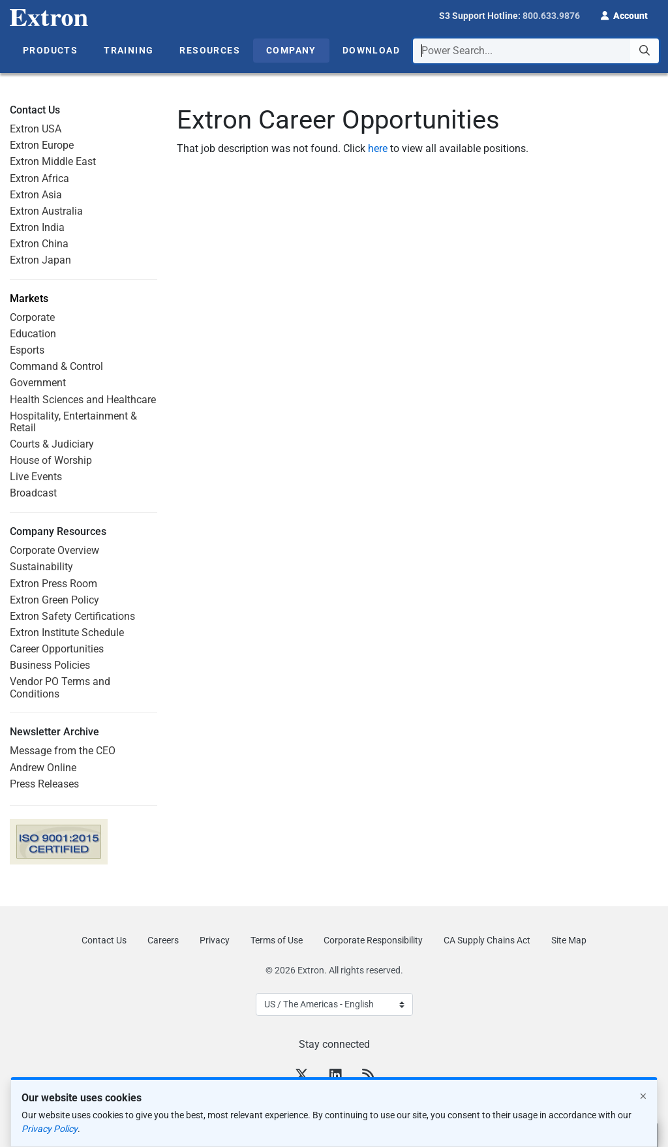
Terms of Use (276, 940)
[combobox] (536, 50)
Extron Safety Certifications (72, 616)
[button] (624, 14)
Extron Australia (46, 211)
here (377, 148)
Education (33, 334)
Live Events (36, 476)
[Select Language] (334, 1004)
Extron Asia (36, 195)
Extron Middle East (53, 161)
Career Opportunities (57, 649)
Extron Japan (40, 260)
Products (50, 50)
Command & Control (56, 366)
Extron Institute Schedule (67, 632)
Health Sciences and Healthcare (83, 399)
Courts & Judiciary (52, 444)
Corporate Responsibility (373, 940)
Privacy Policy (50, 1129)
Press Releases (44, 784)
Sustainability (41, 566)
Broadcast (33, 493)
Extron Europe (42, 145)
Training (128, 50)
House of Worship (51, 460)
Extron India (37, 227)
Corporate (32, 317)
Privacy (215, 940)
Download (371, 50)
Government (38, 382)
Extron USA (35, 129)
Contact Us (104, 940)
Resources (209, 50)
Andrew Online (43, 767)
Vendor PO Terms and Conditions (60, 687)
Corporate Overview (54, 550)
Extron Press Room (53, 583)
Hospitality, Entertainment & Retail (73, 422)
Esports (27, 350)
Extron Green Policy (54, 600)
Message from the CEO (62, 750)
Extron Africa (39, 178)
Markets (29, 299)
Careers (163, 940)
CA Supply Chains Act (487, 940)
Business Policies (50, 665)
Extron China (39, 243)
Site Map (568, 940)
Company (291, 50)
